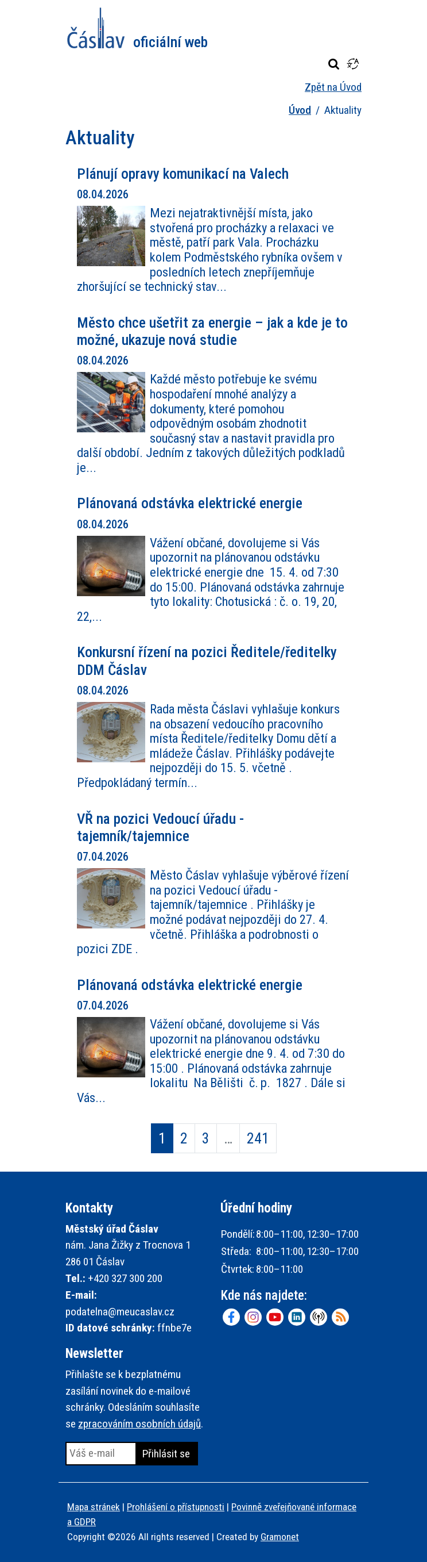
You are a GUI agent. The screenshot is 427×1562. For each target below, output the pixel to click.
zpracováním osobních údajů (139, 1423)
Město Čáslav (137, 27)
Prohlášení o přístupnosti (175, 1507)
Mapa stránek (93, 1507)
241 (258, 1138)
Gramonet (280, 1536)
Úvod (300, 110)
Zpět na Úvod (333, 87)
